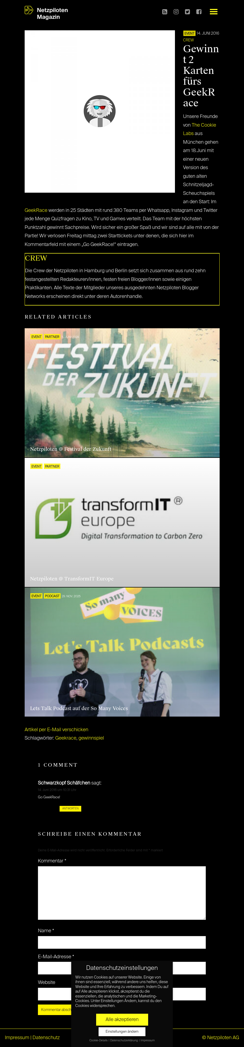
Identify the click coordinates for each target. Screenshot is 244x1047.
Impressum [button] (148, 1040)
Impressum (17, 1037)
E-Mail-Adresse (56, 956)
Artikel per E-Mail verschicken (56, 729)
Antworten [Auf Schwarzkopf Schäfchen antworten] (70, 808)
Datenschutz (46, 1037)
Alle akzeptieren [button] (122, 1019)
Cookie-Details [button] (98, 1040)
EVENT (189, 33)
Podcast (52, 596)
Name (46, 930)
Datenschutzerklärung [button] (124, 1040)
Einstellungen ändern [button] (122, 1031)
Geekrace (65, 738)
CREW (188, 40)
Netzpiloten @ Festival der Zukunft (70, 449)
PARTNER (52, 337)
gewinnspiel (91, 738)
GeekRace (36, 210)
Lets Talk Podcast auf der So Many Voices (79, 708)
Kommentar (52, 861)
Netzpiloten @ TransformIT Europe (72, 579)
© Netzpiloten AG (220, 1037)
